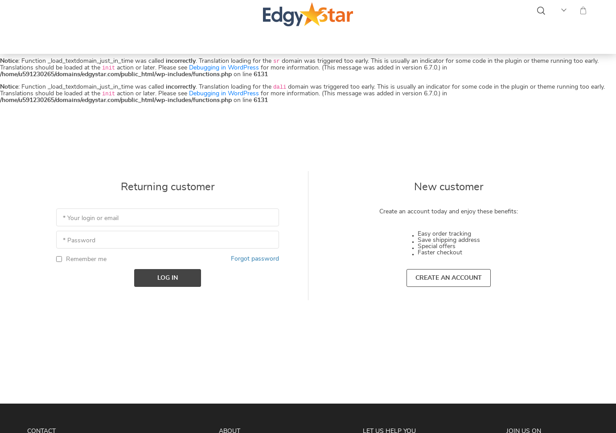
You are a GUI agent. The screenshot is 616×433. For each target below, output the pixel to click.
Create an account (448, 278)
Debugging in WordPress (224, 68)
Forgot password (255, 259)
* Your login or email (91, 218)
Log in (167, 278)
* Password (79, 240)
